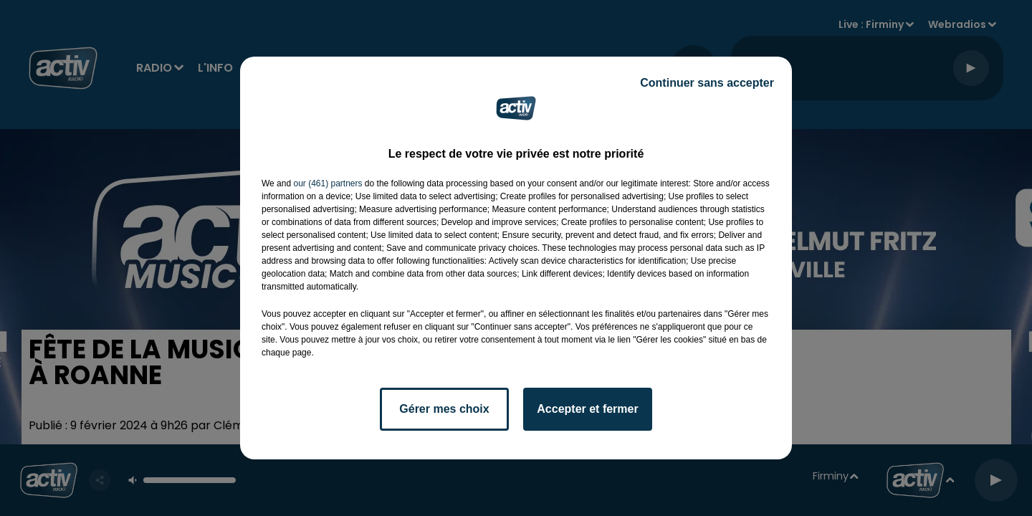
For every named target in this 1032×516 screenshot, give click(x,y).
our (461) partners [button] (327, 183)
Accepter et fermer (587, 409)
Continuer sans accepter (707, 83)
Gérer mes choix (444, 409)
